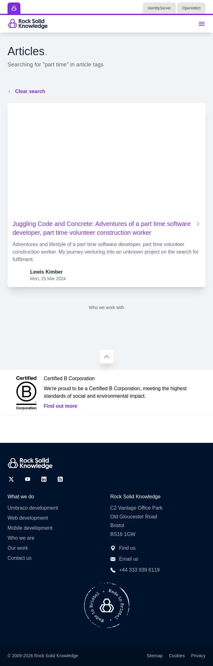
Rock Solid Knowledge (56, 655)
